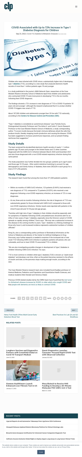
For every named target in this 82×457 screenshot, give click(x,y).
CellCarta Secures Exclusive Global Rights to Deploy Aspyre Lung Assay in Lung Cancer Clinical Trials (40, 439)
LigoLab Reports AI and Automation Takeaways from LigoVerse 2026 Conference (33, 421)
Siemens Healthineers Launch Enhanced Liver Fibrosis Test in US (21, 385)
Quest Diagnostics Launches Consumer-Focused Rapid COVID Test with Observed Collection (58, 352)
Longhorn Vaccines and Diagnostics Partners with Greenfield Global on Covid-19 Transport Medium (22, 352)
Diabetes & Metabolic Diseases (46, 34)
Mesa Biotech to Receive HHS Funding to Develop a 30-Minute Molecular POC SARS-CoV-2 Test (56, 386)
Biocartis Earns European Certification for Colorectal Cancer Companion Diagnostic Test (36, 433)
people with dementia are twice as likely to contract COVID (33, 285)
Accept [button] (41, 452)
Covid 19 (30, 34)
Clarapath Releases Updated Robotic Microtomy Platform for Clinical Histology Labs (34, 427)
